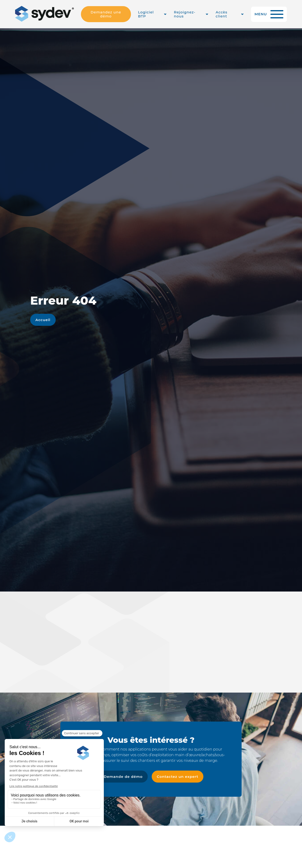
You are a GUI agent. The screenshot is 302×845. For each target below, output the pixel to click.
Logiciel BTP (146, 14)
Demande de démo (123, 776)
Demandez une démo (106, 14)
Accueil (42, 320)
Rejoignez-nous (184, 14)
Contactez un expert (177, 776)
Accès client (221, 14)
